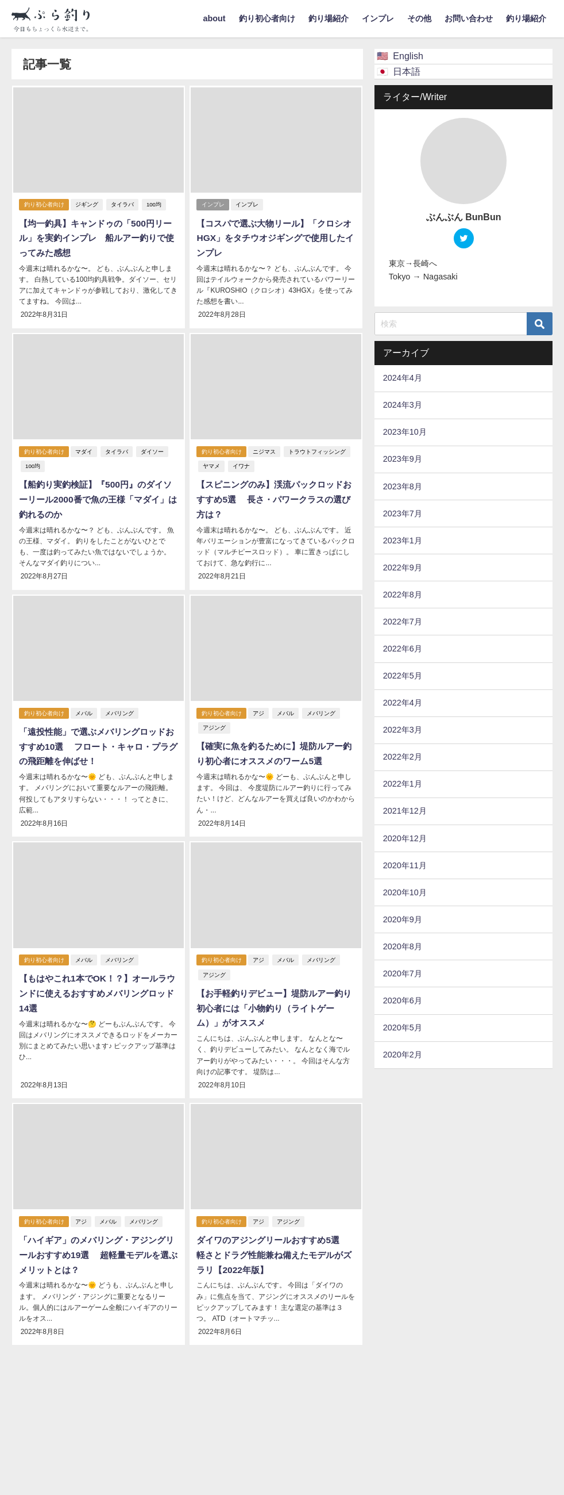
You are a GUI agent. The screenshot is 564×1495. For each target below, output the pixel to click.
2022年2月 (402, 757)
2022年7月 (402, 622)
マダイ (84, 450)
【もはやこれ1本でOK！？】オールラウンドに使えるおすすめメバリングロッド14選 (96, 988)
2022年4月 (402, 703)
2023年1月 (402, 540)
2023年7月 (402, 513)
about (214, 18)
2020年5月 (402, 1027)
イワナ (240, 464)
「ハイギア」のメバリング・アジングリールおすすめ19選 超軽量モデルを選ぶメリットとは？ (97, 1248)
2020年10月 (405, 892)
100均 (154, 205)
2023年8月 (402, 486)
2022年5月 (402, 676)
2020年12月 (405, 838)
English (408, 55)
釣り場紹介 (328, 18)
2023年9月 (402, 459)
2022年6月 (402, 649)
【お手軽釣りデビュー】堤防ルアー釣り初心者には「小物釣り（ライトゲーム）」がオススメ (273, 1002)
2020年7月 (402, 973)
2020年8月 (402, 946)
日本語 (406, 71)
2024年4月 (402, 378)
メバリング (120, 709)
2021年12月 (405, 811)
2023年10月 (405, 432)
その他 (419, 18)
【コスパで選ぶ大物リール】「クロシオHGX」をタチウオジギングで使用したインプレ (274, 237)
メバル (84, 709)
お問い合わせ (469, 18)
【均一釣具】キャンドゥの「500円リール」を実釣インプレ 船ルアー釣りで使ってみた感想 (96, 237)
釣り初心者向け (267, 18)
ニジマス (264, 450)
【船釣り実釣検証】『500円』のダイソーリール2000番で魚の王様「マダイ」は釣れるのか (94, 497)
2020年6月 (402, 1000)
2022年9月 (402, 568)
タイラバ (122, 205)
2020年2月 (402, 1055)
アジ (259, 709)
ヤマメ (210, 464)
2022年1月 (402, 784)
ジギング (87, 205)
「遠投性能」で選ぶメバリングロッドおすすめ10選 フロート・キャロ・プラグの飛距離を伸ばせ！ (97, 742)
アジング (213, 724)
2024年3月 (402, 405)
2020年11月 (405, 865)
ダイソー (152, 450)
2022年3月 (402, 730)
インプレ (378, 18)
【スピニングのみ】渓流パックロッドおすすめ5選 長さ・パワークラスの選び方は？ (273, 497)
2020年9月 (402, 919)
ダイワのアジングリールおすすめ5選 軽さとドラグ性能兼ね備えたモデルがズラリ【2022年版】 (276, 1248)
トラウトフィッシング (317, 450)
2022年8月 (402, 595)
